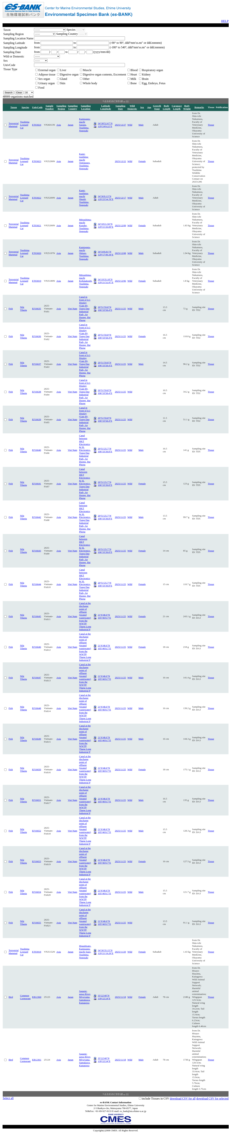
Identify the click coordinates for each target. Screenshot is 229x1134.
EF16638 (36, 391)
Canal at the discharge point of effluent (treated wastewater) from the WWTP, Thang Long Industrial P (85, 616)
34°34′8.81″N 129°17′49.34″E (105, 253)
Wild (129, 124)
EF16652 (36, 830)
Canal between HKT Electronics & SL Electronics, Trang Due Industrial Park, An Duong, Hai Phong (85, 450)
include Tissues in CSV (155, 1098)
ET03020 (36, 253)
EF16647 (36, 677)
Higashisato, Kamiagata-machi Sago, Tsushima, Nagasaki (85, 952)
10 (121, 101)
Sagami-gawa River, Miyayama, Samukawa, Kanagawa (85, 997)
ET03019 (36, 280)
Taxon (13, 107)
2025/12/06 (120, 280)
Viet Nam (72, 308)
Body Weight (187, 107)
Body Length (166, 107)
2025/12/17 (120, 197)
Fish (11, 308)
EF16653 (36, 861)
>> (127, 101)
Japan (70, 124)
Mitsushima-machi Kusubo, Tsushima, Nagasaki (85, 225)
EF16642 (36, 517)
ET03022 (36, 197)
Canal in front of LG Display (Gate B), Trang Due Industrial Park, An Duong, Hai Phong (85, 309)
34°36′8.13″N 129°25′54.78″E (105, 198)
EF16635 (36, 308)
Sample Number (49, 107)
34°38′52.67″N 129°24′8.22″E (105, 125)
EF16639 (36, 419)
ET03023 (36, 161)
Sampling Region (61, 107)
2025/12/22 (120, 161)
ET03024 (36, 124)
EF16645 (36, 616)
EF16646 (36, 647)
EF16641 (36, 483)
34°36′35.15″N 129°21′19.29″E (105, 952)
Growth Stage (157, 107)
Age (149, 107)
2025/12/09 (120, 225)
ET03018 (36, 951)
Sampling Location (86, 107)
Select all (8, 1098)
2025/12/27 (120, 124)
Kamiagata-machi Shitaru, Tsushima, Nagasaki (85, 253)
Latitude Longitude (105, 107)
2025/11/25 (120, 308)
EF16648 (36, 708)
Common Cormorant (25, 997)
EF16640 (36, 450)
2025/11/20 (120, 951)
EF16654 (36, 892)
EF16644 (36, 584)
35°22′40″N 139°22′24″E (104, 997)
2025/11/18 (120, 997)
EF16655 (36, 922)
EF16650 (36, 769)
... (124, 101)
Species (25, 107)
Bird (11, 997)
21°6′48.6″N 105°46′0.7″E (104, 616)
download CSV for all (183, 1098)
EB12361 (36, 1059)
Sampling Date (120, 107)
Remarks (199, 107)
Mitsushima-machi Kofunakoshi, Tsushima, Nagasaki (85, 281)
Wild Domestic (132, 107)
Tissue (211, 124)
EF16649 (36, 738)
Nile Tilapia (23, 308)
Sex (142, 107)
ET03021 (36, 225)
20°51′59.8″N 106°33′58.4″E (105, 308)
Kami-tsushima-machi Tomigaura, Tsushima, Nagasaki (84, 161)
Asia (58, 124)
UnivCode (37, 107)
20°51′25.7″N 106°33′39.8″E (105, 450)
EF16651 (36, 800)
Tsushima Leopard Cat (24, 125)
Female (142, 161)
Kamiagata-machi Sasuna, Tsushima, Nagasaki (85, 125)
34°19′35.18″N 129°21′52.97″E (105, 281)
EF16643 (36, 550)
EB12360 (36, 997)
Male (140, 124)
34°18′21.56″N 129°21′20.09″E (105, 225)
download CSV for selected (212, 1098)
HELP (224, 21)
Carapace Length (177, 107)
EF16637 (36, 364)
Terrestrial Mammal (14, 125)
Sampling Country (73, 107)
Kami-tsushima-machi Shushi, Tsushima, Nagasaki (84, 197)
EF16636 (36, 336)
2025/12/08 (120, 253)
